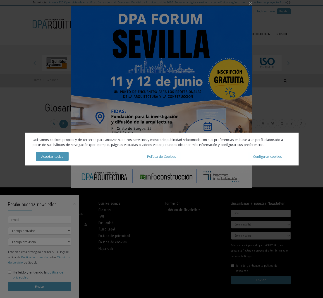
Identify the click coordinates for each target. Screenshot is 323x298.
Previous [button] (35, 63)
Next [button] (288, 63)
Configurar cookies (267, 156)
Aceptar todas (52, 156)
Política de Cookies (161, 156)
